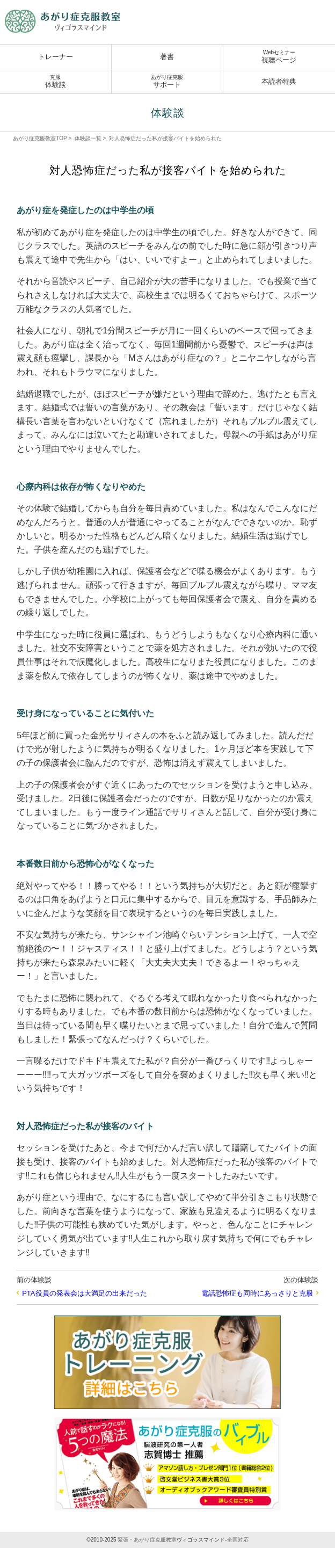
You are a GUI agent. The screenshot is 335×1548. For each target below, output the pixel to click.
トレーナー (55, 57)
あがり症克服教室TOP (40, 138)
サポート (167, 81)
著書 (167, 57)
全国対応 (238, 1540)
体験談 (55, 81)
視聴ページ (279, 56)
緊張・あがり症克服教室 (147, 1540)
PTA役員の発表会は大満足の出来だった (84, 1293)
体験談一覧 (88, 138)
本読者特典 (278, 81)
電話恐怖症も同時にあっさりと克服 (257, 1293)
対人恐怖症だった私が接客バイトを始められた (165, 138)
